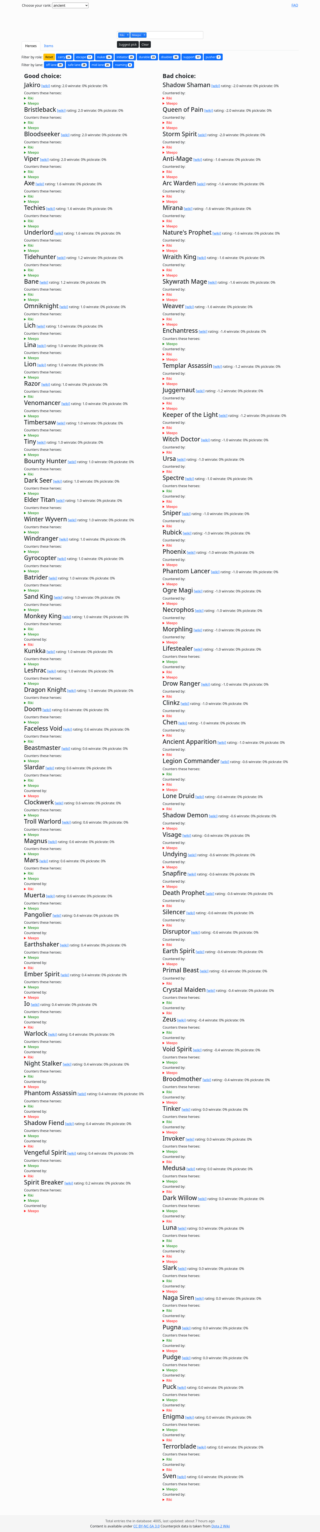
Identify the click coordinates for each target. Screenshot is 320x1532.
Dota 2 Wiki (220, 1526)
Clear (145, 44)
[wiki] (45, 85)
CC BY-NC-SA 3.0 (146, 1526)
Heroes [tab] (31, 45)
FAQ (295, 5)
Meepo (33, 103)
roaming (123, 65)
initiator (125, 57)
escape (84, 57)
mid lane (101, 65)
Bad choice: (179, 76)
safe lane (77, 65)
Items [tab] (48, 45)
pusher (213, 57)
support (192, 57)
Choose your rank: (37, 5)
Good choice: (42, 76)
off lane (54, 65)
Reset (49, 57)
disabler (170, 57)
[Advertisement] (160, 18)
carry (64, 57)
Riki (30, 98)
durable (147, 57)
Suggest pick (128, 44)
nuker (104, 57)
